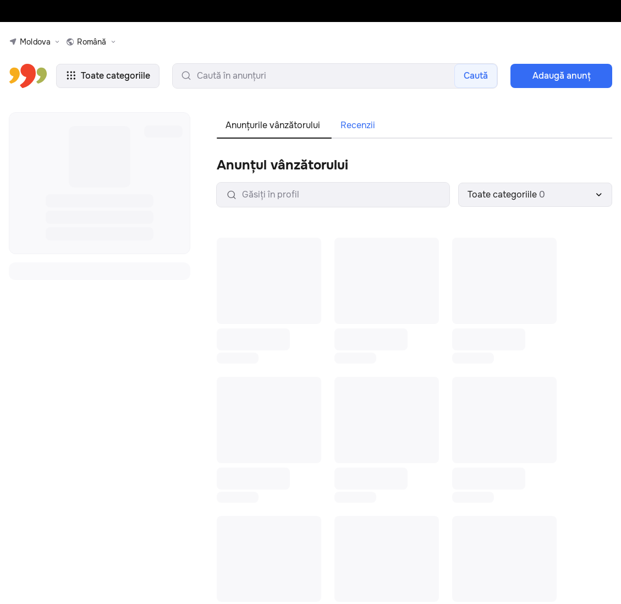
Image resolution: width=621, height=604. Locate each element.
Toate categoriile (107, 75)
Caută (476, 75)
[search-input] (335, 76)
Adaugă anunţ (561, 75)
